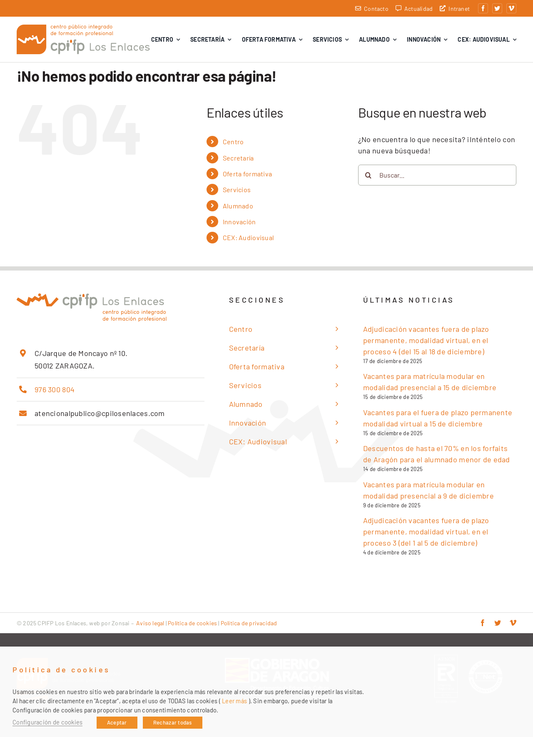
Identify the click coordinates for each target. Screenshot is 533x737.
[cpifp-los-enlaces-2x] (83, 28)
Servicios (237, 189)
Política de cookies (192, 623)
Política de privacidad (249, 623)
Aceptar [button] (117, 722)
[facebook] (483, 8)
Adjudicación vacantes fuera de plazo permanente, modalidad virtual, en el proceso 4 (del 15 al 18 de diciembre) (426, 340)
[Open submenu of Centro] (334, 329)
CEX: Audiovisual (248, 237)
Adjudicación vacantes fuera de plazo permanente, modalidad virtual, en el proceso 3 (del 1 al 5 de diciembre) (426, 531)
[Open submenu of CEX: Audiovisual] (334, 441)
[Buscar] (368, 175)
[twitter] (497, 8)
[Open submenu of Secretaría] (334, 347)
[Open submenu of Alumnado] (334, 404)
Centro (233, 141)
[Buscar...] (437, 175)
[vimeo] (511, 8)
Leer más (234, 700)
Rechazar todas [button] (172, 722)
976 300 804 (55, 389)
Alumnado (238, 206)
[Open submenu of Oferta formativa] (334, 366)
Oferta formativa (247, 174)
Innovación (239, 222)
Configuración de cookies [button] (47, 722)
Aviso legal (150, 623)
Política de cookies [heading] (61, 669)
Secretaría (238, 158)
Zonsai (121, 623)
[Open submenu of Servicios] (334, 385)
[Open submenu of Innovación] (334, 423)
